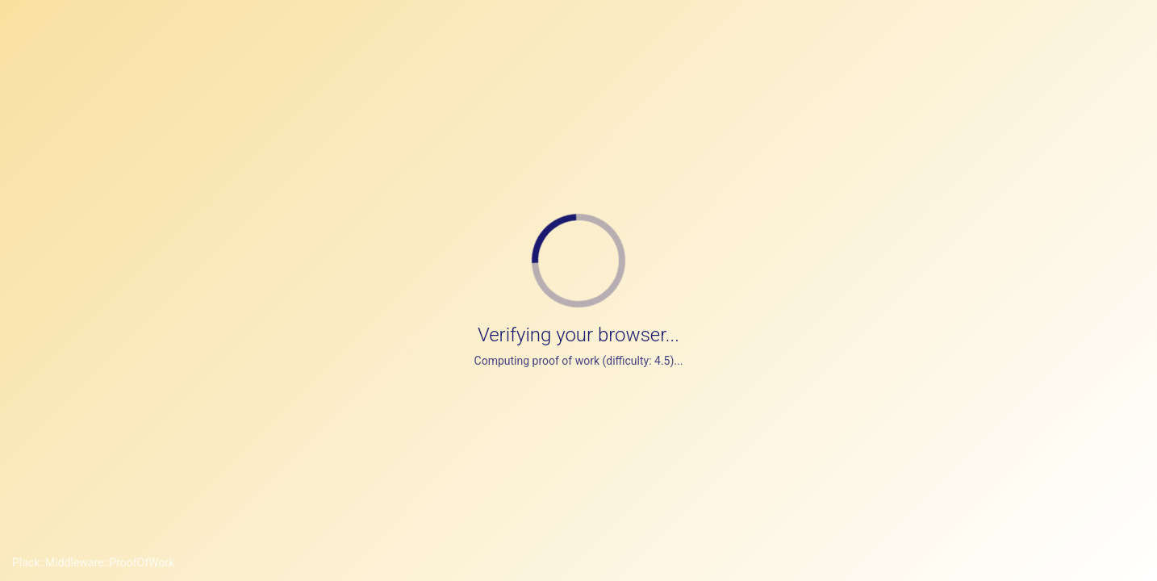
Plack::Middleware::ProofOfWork (93, 562)
